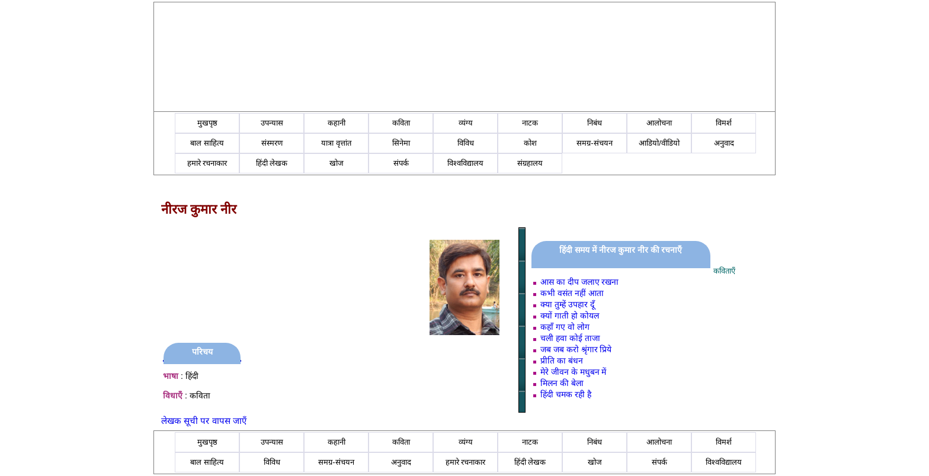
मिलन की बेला (562, 383)
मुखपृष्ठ (207, 122)
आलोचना (659, 122)
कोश (530, 143)
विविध (465, 143)
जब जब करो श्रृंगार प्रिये (576, 349)
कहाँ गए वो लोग (565, 327)
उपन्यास (272, 122)
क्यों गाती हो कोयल (569, 315)
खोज (336, 163)
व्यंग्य (466, 122)
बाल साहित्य (207, 143)
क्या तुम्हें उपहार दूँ (567, 304)
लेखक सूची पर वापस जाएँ (203, 421)
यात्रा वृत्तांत (336, 143)
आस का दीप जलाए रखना (579, 282)
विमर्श (724, 122)
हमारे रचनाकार (207, 163)
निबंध (594, 122)
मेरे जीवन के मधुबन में (573, 372)
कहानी (336, 122)
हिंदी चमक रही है (565, 394)
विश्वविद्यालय (465, 163)
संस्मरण (272, 143)
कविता (401, 122)
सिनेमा (401, 143)
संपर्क (401, 163)
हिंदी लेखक (272, 163)
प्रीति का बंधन (561, 360)
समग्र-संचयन (594, 143)
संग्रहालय (530, 163)
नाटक (530, 122)
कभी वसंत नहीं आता (572, 293)
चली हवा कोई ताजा (570, 338)
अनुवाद (724, 143)
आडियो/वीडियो (659, 143)
